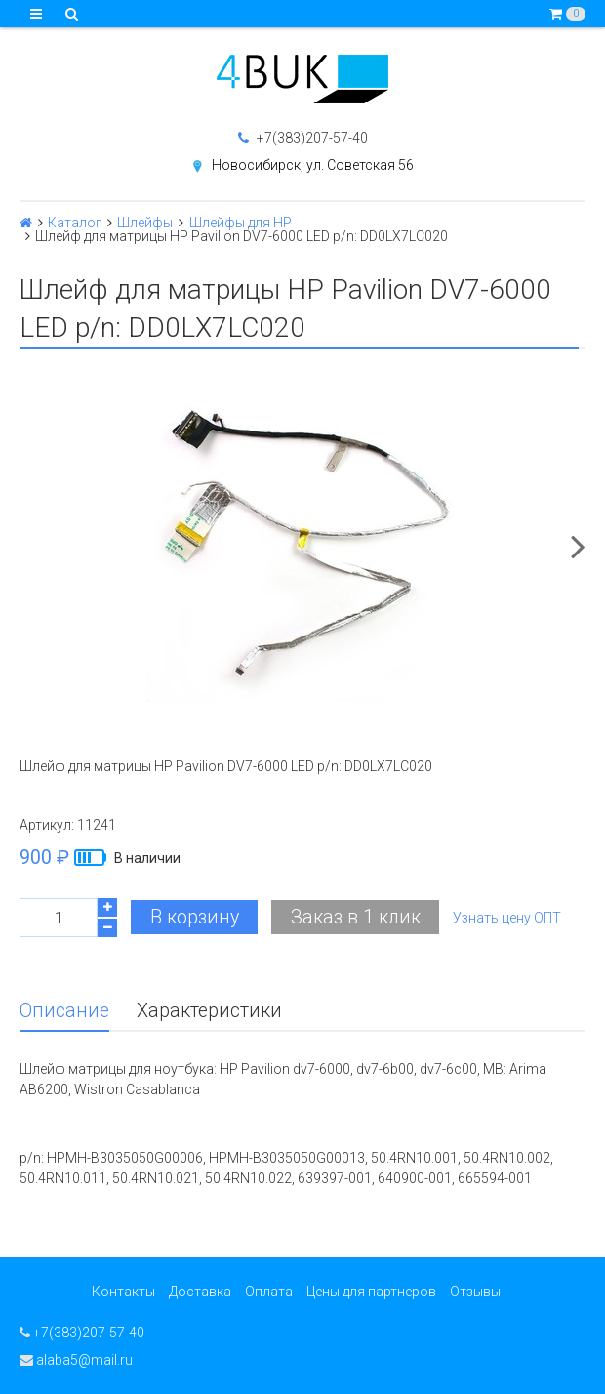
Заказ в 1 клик (356, 917)
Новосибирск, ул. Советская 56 (313, 165)
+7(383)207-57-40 (303, 137)
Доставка (200, 1291)
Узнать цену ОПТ (507, 917)
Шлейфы (145, 222)
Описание (64, 1011)
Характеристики (209, 1011)
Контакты (123, 1291)
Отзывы (475, 1291)
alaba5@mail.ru (76, 1360)
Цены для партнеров (371, 1291)
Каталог (74, 222)
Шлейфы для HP (240, 222)
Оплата (269, 1291)
